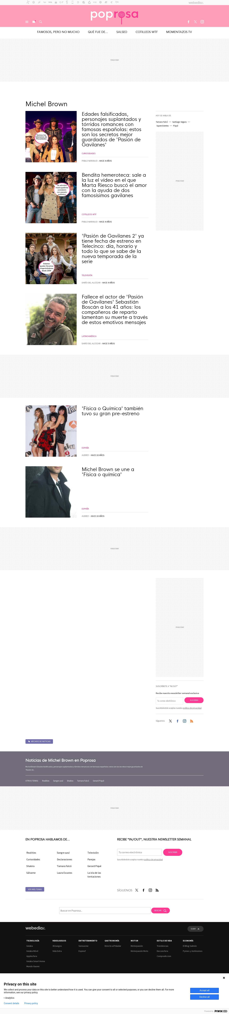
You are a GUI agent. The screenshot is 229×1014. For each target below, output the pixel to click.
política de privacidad (192, 708)
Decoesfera (162, 951)
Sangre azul (58, 780)
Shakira (70, 780)
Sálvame (31, 872)
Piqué (175, 125)
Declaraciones (64, 859)
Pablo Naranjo (89, 160)
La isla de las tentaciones (94, 874)
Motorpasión (137, 945)
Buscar (40, 22)
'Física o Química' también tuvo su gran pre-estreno (112, 410)
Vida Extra (57, 951)
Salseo (121, 31)
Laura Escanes (64, 872)
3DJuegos (57, 945)
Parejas (91, 859)
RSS (191, 720)
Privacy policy (31, 1003)
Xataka (29, 945)
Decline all (204, 997)
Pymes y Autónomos (192, 951)
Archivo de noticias (40, 741)
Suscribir (194, 700)
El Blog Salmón (190, 945)
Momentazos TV (179, 31)
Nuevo (33, 22)
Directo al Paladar (113, 945)
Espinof (82, 951)
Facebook (188, 22)
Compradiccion (164, 956)
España (85, 447)
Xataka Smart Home (35, 961)
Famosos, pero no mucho (58, 31)
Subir (193, 928)
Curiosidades (89, 153)
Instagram (202, 22)
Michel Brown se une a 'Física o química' (108, 471)
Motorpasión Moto (139, 951)
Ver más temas (35, 889)
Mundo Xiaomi (32, 966)
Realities (45, 780)
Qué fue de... (98, 31)
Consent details (11, 1003)
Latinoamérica (89, 336)
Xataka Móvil (32, 951)
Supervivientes (162, 125)
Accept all (204, 990)
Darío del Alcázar (91, 282)
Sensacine (83, 945)
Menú (26, 22)
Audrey (85, 455)
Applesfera (31, 956)
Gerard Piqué (98, 780)
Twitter (195, 22)
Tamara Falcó (162, 122)
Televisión (87, 275)
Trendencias (162, 945)
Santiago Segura (179, 122)
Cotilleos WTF (147, 31)
